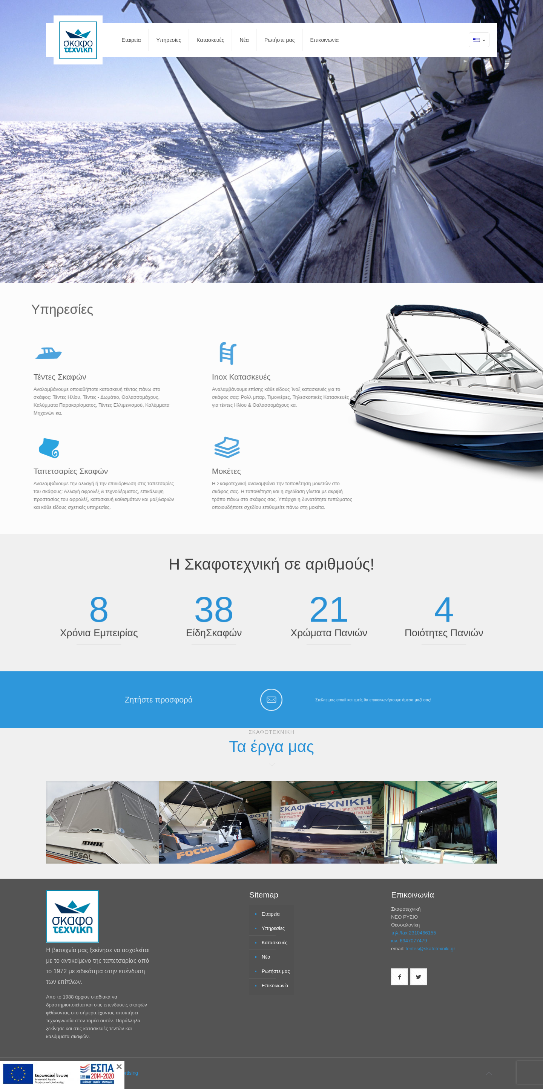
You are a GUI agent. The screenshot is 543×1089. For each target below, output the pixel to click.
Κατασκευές (274, 942)
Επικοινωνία (275, 985)
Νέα (266, 957)
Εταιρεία (271, 914)
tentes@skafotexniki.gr (430, 948)
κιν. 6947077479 (409, 940)
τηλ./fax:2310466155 (413, 933)
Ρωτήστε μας (276, 971)
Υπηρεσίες (273, 928)
